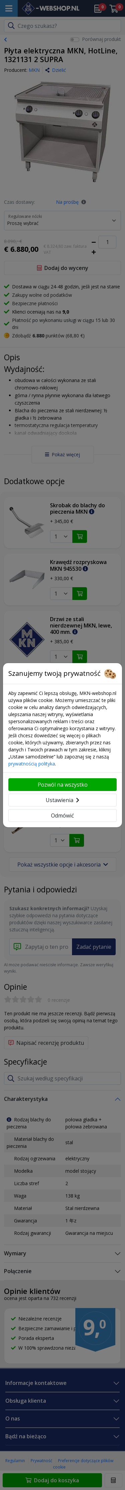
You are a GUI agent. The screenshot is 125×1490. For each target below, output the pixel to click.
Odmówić (62, 815)
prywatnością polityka (31, 763)
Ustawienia (62, 800)
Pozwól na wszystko (63, 784)
